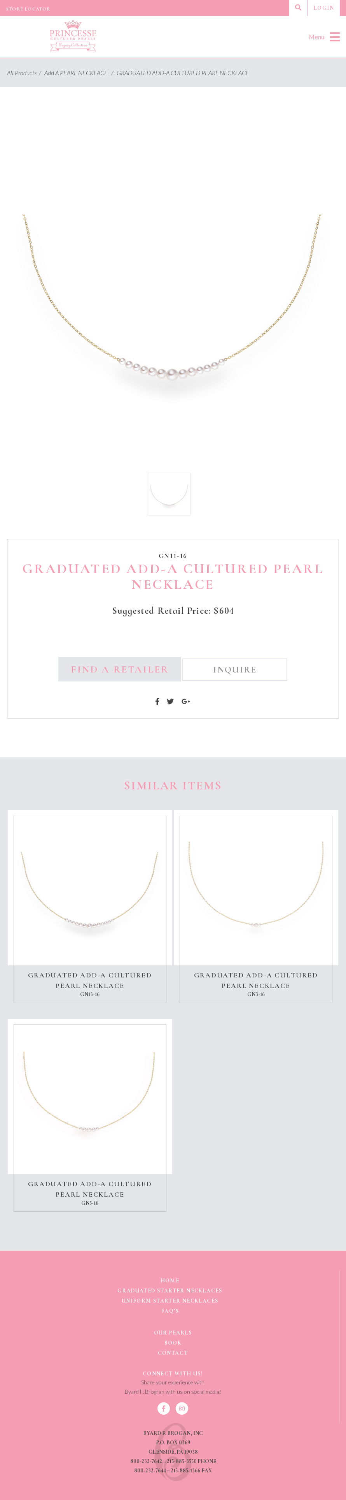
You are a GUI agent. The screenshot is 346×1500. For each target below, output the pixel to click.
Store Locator (28, 9)
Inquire (235, 669)
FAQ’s (170, 1311)
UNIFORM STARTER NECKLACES (170, 1301)
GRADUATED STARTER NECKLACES (169, 1290)
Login (324, 8)
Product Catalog (82, 9)
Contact (173, 1353)
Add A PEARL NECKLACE (79, 72)
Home (170, 1280)
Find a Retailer (120, 669)
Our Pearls (173, 1332)
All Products (25, 72)
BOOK (173, 1343)
